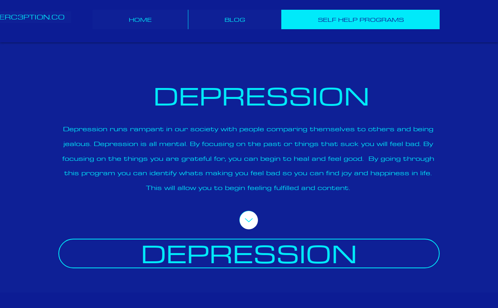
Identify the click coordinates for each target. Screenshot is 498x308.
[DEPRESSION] (249, 253)
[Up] (249, 220)
